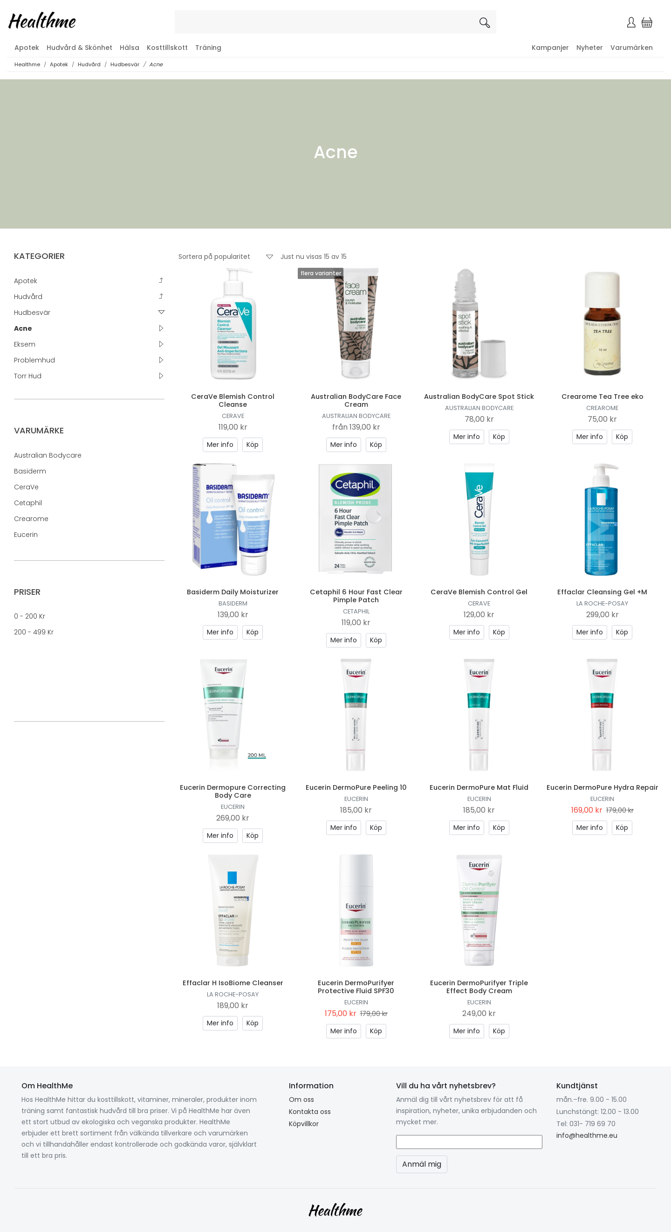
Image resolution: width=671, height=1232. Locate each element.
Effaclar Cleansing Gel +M (602, 592)
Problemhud (34, 360)
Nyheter (589, 47)
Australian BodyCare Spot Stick (479, 396)
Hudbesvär (124, 64)
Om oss (301, 1099)
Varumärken (631, 47)
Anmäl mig (421, 1164)
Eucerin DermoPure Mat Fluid (479, 787)
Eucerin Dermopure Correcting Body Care (233, 791)
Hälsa (129, 47)
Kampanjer (550, 47)
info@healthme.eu (586, 1135)
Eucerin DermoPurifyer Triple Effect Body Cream (479, 986)
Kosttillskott (167, 47)
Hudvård (89, 64)
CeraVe (26, 487)
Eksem (24, 344)
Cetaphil (28, 503)
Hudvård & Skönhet (79, 47)
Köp (252, 444)
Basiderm (30, 471)
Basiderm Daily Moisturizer (233, 592)
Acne (156, 64)
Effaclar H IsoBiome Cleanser (233, 983)
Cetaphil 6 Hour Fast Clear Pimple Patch (356, 596)
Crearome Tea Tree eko (602, 396)
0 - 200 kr (29, 616)
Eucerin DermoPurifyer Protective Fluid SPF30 (356, 986)
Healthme (27, 64)
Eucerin (26, 534)
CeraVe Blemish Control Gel (479, 592)
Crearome (31, 518)
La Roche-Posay (602, 603)
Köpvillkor (304, 1123)
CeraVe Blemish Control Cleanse (232, 400)
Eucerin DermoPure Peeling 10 (356, 787)
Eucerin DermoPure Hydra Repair (602, 787)
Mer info (220, 444)
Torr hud (27, 376)
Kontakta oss (310, 1111)
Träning (208, 47)
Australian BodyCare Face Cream (356, 400)
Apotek (26, 47)
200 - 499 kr (34, 632)
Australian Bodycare (48, 455)
